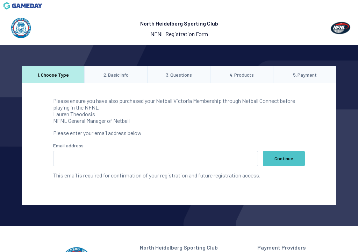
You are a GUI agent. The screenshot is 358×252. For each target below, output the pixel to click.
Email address (68, 145)
